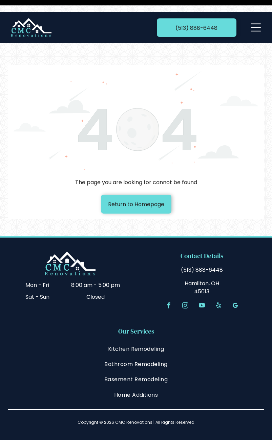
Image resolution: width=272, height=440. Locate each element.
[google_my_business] (234, 289)
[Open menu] (256, 15)
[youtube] (201, 289)
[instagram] (185, 289)
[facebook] (168, 289)
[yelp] (218, 289)
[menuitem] (136, 331)
